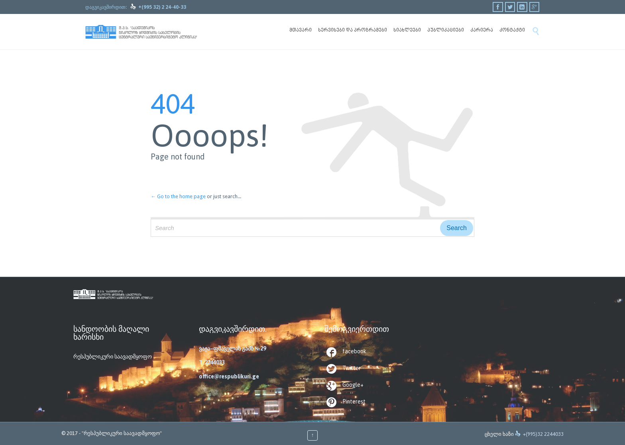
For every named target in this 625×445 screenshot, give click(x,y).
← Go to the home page (178, 196)
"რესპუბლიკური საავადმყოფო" (122, 433)
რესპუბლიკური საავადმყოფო (112, 356)
